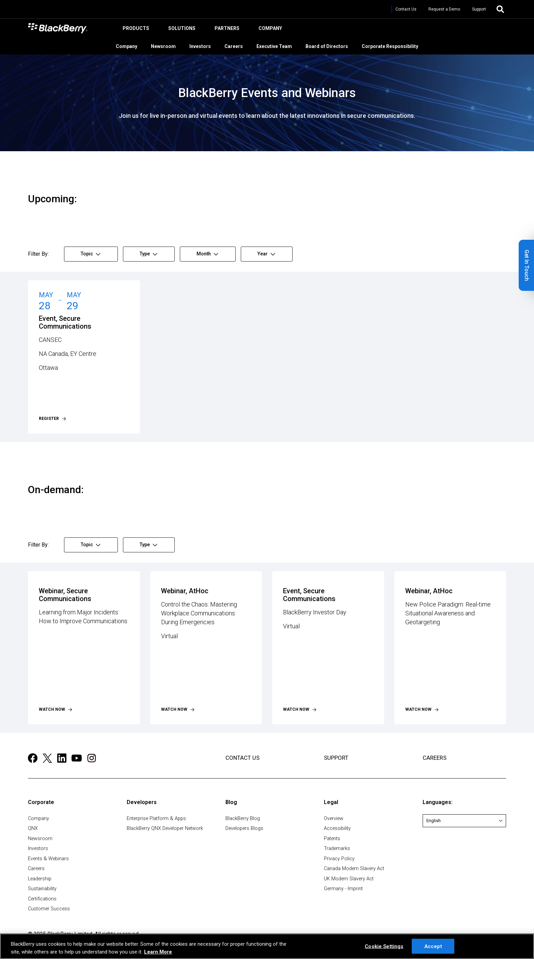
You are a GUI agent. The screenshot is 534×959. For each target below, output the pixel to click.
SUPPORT (336, 757)
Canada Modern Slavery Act (354, 868)
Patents (332, 839)
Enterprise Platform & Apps (156, 818)
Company (269, 30)
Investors (203, 45)
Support (479, 9)
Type (148, 254)
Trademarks (337, 848)
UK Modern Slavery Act (349, 879)
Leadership (39, 879)
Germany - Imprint (343, 889)
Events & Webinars (48, 859)
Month (207, 254)
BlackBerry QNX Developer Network (165, 828)
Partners (226, 30)
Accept (433, 946)
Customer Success (49, 909)
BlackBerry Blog (242, 818)
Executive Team (277, 45)
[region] (267, 946)
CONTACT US (242, 757)
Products (135, 30)
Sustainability (42, 889)
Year (266, 254)
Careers (237, 45)
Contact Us (406, 9)
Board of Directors (330, 45)
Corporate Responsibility (393, 45)
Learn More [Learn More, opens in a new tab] (158, 952)
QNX (33, 828)
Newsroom (167, 45)
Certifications (42, 899)
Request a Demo (444, 9)
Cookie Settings (384, 946)
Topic (90, 254)
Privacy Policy (339, 859)
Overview (333, 818)
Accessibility (337, 828)
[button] (526, 265)
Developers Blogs (244, 828)
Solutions (180, 30)
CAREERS (434, 757)
